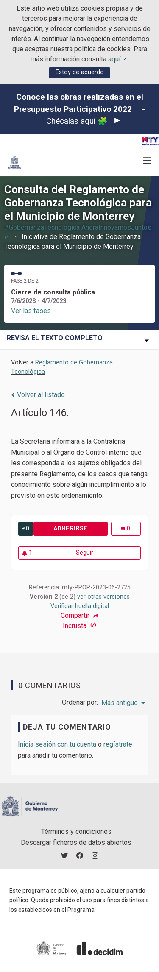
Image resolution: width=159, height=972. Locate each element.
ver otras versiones (103, 596)
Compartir (79, 615)
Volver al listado (38, 395)
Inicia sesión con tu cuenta (57, 744)
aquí (118, 59)
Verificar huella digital (79, 606)
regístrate (117, 744)
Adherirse (80, 528)
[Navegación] (147, 160)
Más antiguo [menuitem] (119, 703)
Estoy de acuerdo (80, 72)
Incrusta (79, 625)
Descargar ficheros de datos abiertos (76, 843)
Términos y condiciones (76, 832)
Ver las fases (31, 311)
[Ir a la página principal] (15, 162)
